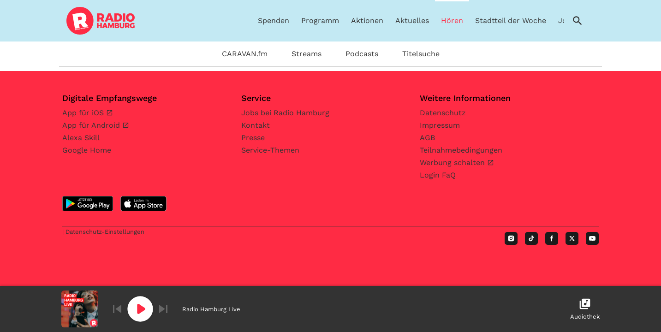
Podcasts (361, 53)
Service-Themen (270, 150)
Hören (452, 20)
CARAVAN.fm (245, 53)
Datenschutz (443, 112)
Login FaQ (438, 175)
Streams (307, 53)
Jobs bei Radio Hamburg (285, 112)
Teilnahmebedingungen (461, 150)
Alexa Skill (81, 137)
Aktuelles (412, 20)
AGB (427, 137)
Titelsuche (421, 53)
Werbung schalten (453, 162)
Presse (253, 137)
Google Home (86, 150)
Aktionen (367, 20)
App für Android (92, 125)
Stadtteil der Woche (510, 20)
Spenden (273, 20)
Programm (320, 20)
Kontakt (255, 125)
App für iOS (84, 112)
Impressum (440, 125)
